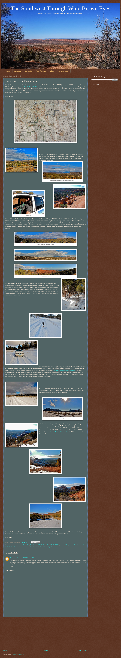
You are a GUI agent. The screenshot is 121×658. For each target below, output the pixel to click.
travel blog (47, 547)
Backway (20, 545)
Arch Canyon (13, 545)
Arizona (17, 71)
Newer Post (7, 650)
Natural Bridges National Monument (56, 432)
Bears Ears (26, 545)
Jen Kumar (13, 558)
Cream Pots (46, 545)
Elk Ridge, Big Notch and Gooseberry (64, 370)
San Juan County (32, 547)
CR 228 (40, 545)
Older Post (83, 650)
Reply (11, 566)
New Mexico (41, 71)
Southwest (41, 547)
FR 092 (57, 545)
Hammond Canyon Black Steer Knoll (70, 545)
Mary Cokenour (22, 547)
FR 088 (52, 545)
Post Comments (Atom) (17, 654)
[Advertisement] (45, 633)
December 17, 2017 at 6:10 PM (25, 558)
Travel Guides (63, 71)
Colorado (28, 71)
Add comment (10, 570)
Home (8, 71)
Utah (52, 71)
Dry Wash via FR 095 (30, 87)
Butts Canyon (34, 545)
